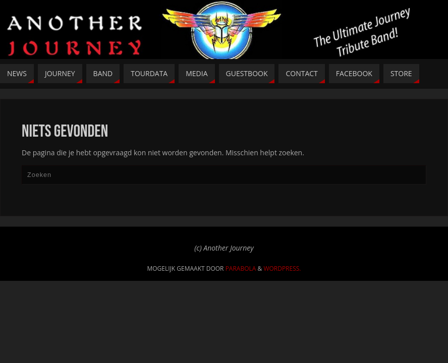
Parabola (241, 268)
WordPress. (282, 268)
